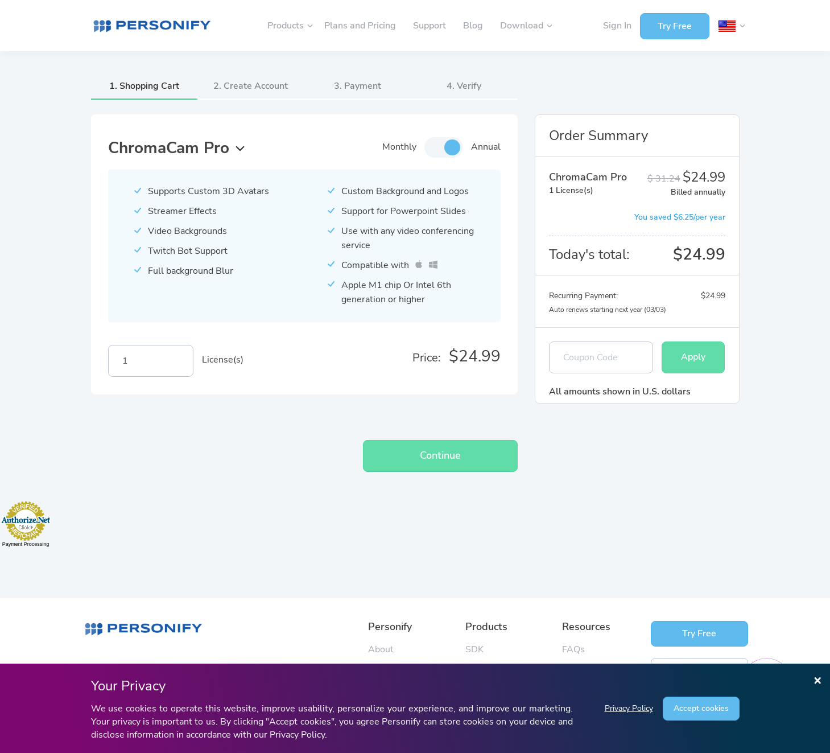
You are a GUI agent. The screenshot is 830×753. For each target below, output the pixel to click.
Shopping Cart (149, 86)
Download (523, 25)
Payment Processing (25, 544)
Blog (473, 25)
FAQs (573, 649)
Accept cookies (701, 708)
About (381, 649)
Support (429, 25)
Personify (390, 626)
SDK (474, 649)
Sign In (617, 25)
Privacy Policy (629, 708)
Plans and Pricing (360, 25)
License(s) (222, 359)
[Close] (817, 679)
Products (286, 25)
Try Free (675, 26)
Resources (586, 626)
